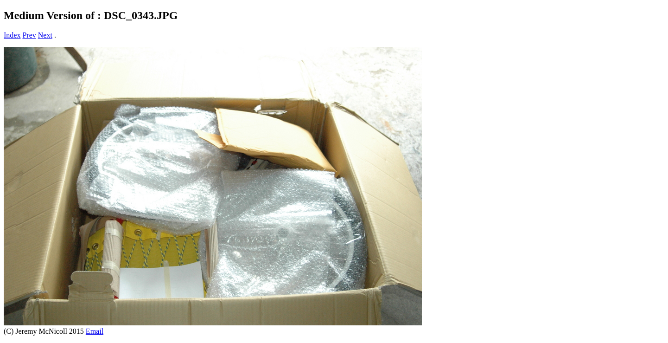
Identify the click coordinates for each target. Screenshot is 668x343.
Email (94, 331)
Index (12, 35)
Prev (29, 35)
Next (45, 35)
